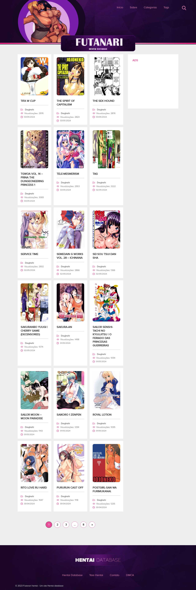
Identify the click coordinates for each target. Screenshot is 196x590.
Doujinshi (29, 110)
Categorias (150, 7)
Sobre (133, 7)
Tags (166, 7)
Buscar (184, 8)
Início (120, 7)
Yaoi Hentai (96, 575)
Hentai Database (72, 575)
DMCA (130, 575)
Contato (114, 575)
